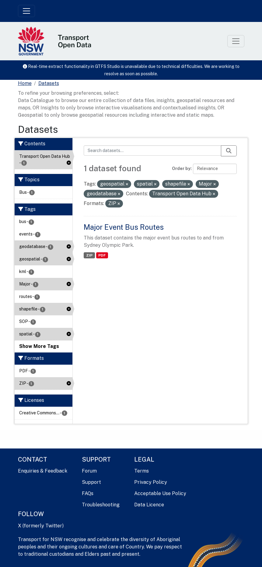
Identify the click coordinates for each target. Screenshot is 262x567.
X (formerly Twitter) (41, 526)
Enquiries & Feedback (42, 471)
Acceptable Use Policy (160, 493)
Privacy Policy (150, 482)
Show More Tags (39, 346)
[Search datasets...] (152, 150)
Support (91, 482)
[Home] (25, 83)
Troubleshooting (101, 505)
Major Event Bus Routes (124, 227)
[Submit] (229, 150)
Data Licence (149, 505)
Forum (89, 471)
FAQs (87, 493)
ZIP (89, 255)
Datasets (48, 83)
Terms (141, 471)
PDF (102, 255)
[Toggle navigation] (26, 11)
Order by (181, 168)
